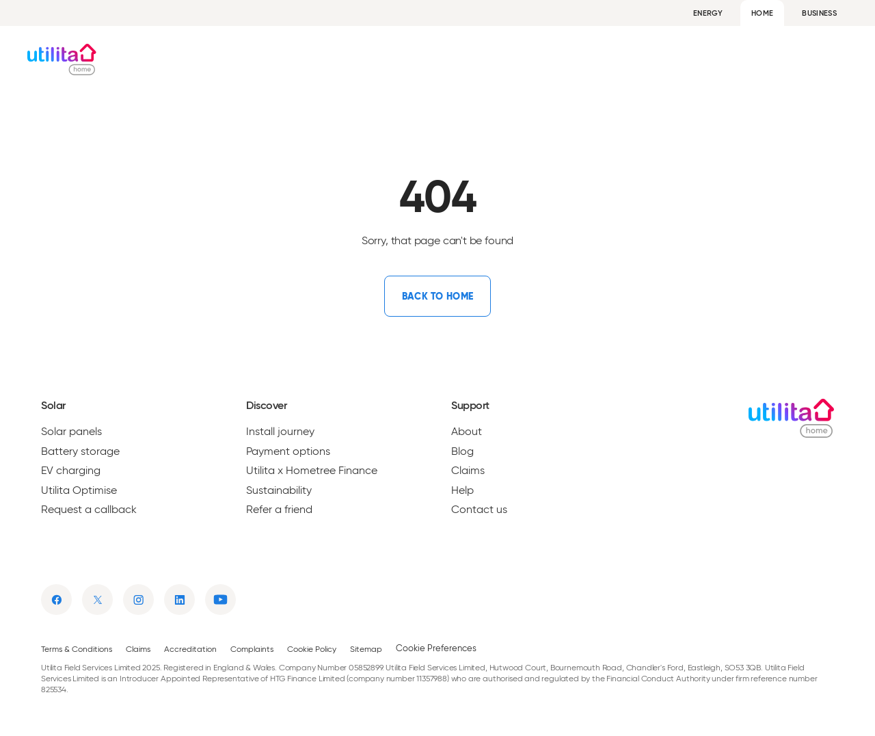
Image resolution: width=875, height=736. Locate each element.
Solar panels (71, 431)
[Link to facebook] (56, 599)
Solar (379, 59)
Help (836, 59)
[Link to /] (437, 296)
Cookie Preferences (436, 648)
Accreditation (190, 649)
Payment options (288, 451)
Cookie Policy (311, 649)
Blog (786, 59)
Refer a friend (279, 509)
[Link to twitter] (97, 599)
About (733, 59)
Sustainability (279, 490)
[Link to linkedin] (179, 599)
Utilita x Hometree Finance (311, 470)
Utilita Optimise (79, 490)
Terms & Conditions (76, 649)
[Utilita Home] (70, 59)
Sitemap (366, 649)
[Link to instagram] (138, 599)
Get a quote (479, 59)
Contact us (479, 509)
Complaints (251, 649)
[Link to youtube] (220, 599)
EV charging (70, 470)
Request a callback (89, 509)
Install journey (280, 431)
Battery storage (80, 451)
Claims (468, 470)
